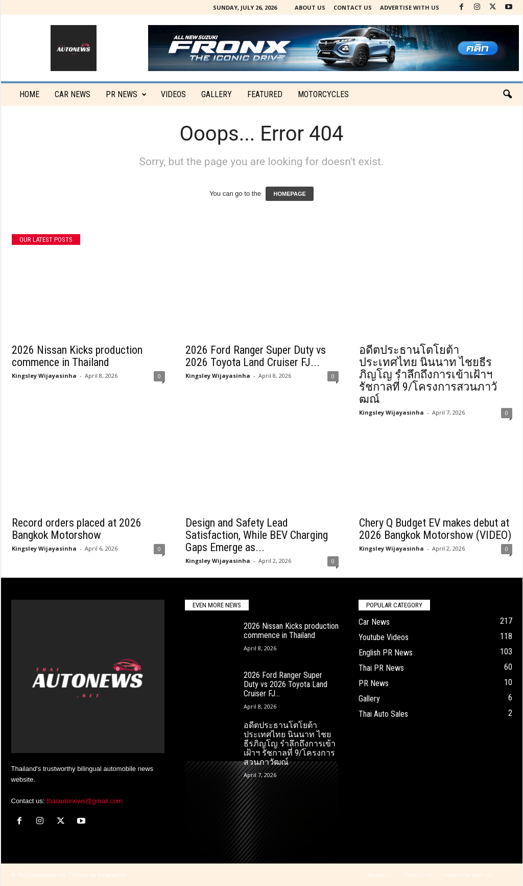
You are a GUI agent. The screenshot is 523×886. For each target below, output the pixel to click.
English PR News (386, 652)
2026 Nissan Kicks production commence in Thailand (77, 356)
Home (29, 94)
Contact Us (353, 7)
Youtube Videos (384, 637)
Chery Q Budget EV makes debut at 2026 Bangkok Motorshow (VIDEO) (435, 528)
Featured (264, 94)
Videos (173, 94)
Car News (374, 622)
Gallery (216, 94)
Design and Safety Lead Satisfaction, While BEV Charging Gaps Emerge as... (256, 535)
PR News (126, 94)
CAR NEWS (72, 94)
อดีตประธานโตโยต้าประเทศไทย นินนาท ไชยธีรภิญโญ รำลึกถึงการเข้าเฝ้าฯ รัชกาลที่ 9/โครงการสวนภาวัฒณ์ (428, 374)
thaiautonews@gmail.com (84, 801)
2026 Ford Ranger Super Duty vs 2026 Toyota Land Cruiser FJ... (255, 356)
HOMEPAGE (289, 194)
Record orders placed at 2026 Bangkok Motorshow (76, 528)
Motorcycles (323, 94)
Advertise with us (409, 7)
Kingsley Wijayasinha (44, 375)
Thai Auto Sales (383, 714)
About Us (310, 7)
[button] (507, 94)
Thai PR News (381, 668)
